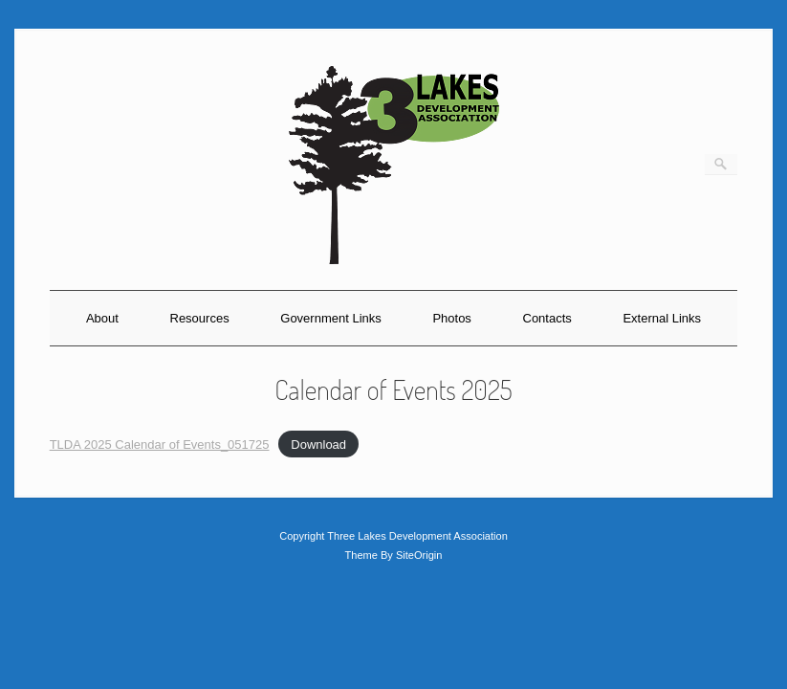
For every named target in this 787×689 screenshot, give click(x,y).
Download (318, 444)
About (102, 318)
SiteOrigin (419, 555)
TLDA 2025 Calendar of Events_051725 (160, 444)
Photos (451, 318)
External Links (662, 318)
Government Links (331, 318)
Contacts (547, 318)
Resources (200, 318)
